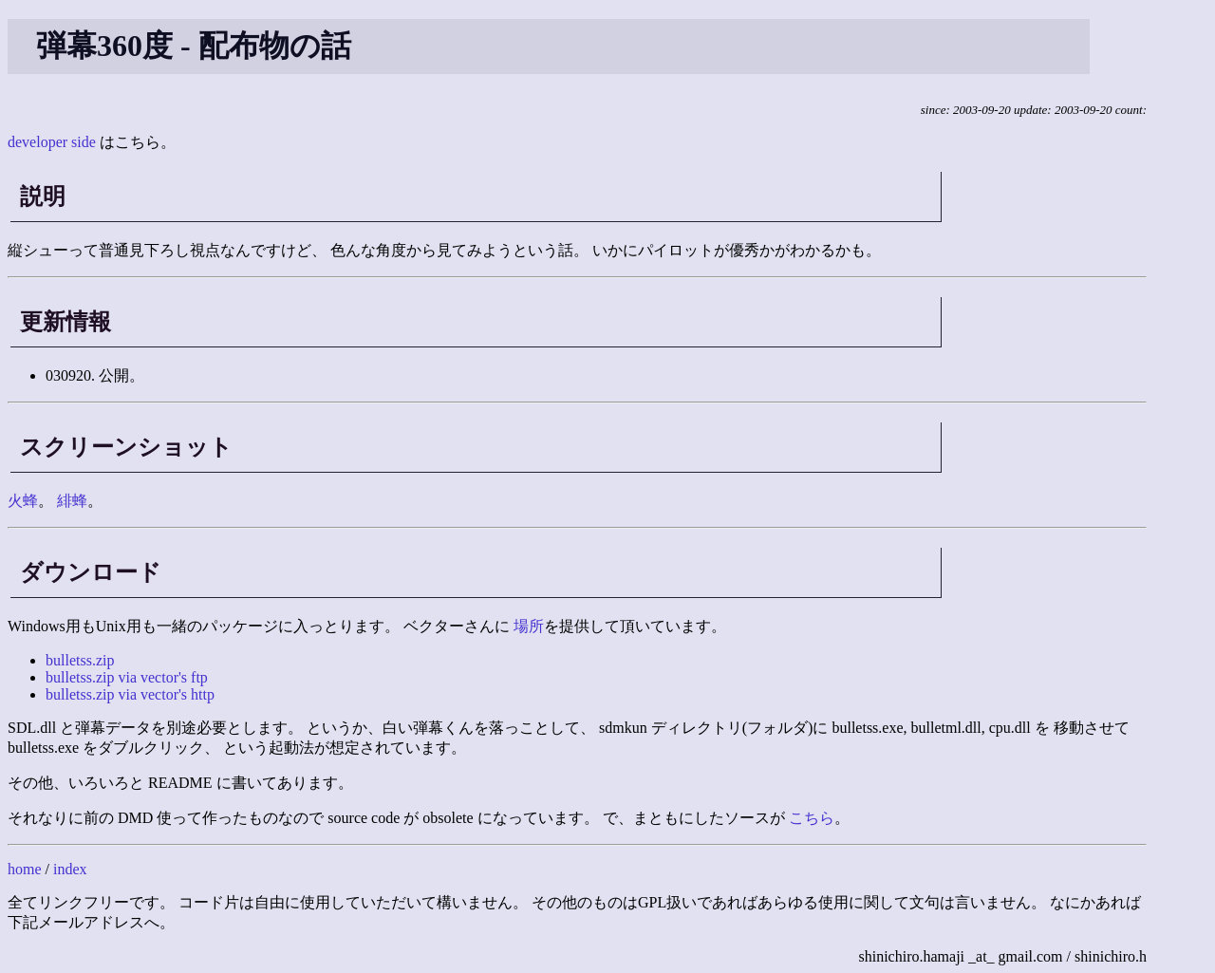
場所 (529, 626)
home (25, 869)
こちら (811, 818)
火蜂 (23, 501)
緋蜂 (72, 501)
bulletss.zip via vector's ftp (127, 677)
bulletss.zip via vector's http (130, 694)
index (70, 869)
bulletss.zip (80, 660)
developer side (52, 142)
